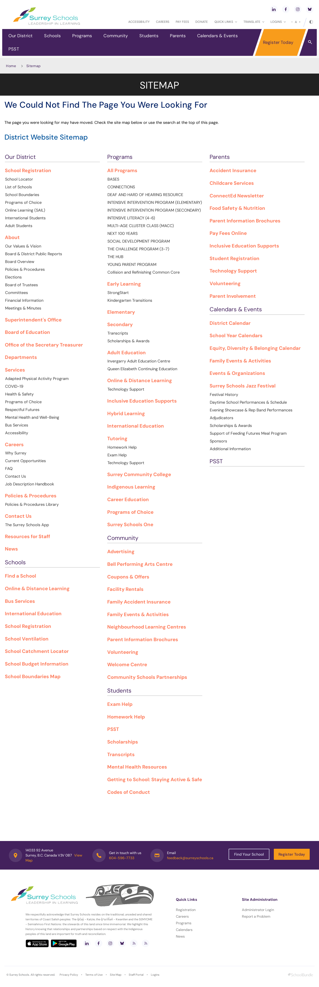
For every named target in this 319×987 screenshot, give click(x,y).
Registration (186, 909)
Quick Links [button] (225, 22)
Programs (82, 36)
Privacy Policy (69, 975)
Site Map (115, 975)
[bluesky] (309, 9)
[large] (299, 22)
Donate (201, 22)
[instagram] (297, 9)
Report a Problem (256, 916)
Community (115, 36)
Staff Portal (136, 975)
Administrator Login (258, 909)
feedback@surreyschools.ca (190, 858)
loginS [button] (278, 22)
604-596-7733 (121, 858)
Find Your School (249, 854)
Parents (178, 36)
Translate (253, 22)
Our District (20, 36)
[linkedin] (274, 9)
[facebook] (286, 9)
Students (148, 36)
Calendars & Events (217, 36)
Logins (155, 975)
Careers (162, 22)
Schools (52, 36)
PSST (13, 49)
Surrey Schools (19, 975)
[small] (292, 22)
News (180, 936)
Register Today (278, 42)
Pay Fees (182, 22)
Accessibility (139, 22)
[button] (310, 41)
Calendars (184, 929)
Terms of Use (94, 975)
